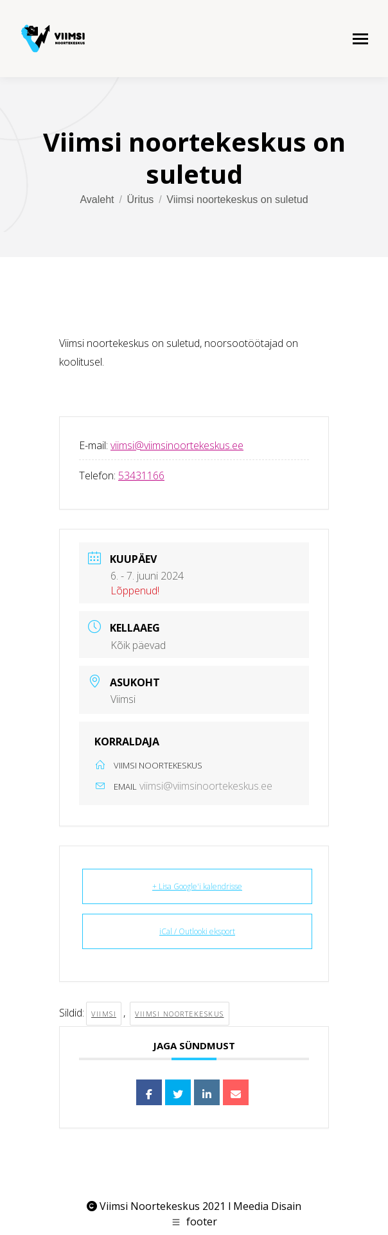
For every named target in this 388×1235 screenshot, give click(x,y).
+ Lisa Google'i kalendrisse (197, 886)
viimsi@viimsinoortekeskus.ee (176, 445)
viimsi (103, 1013)
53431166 (141, 475)
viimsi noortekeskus (179, 1013)
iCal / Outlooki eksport (197, 931)
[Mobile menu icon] (360, 38)
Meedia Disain (267, 1206)
